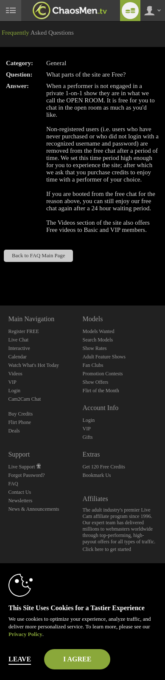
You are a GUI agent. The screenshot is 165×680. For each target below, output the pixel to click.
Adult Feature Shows (103, 357)
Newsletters (20, 501)
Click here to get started (106, 549)
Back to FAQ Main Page (38, 256)
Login (14, 391)
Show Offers (95, 382)
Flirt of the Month (100, 391)
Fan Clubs (92, 365)
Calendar (17, 357)
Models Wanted (98, 331)
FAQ (13, 484)
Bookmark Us (96, 475)
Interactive (19, 348)
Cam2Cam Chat (24, 399)
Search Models (97, 340)
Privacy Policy (25, 634)
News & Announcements (33, 509)
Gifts (87, 437)
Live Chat (18, 340)
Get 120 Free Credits (103, 467)
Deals (14, 431)
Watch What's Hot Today (33, 365)
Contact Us (19, 492)
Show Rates (94, 348)
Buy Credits (20, 414)
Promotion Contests (102, 374)
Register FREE (23, 331)
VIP (12, 382)
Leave (19, 659)
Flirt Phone (19, 422)
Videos (15, 374)
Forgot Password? (26, 475)
